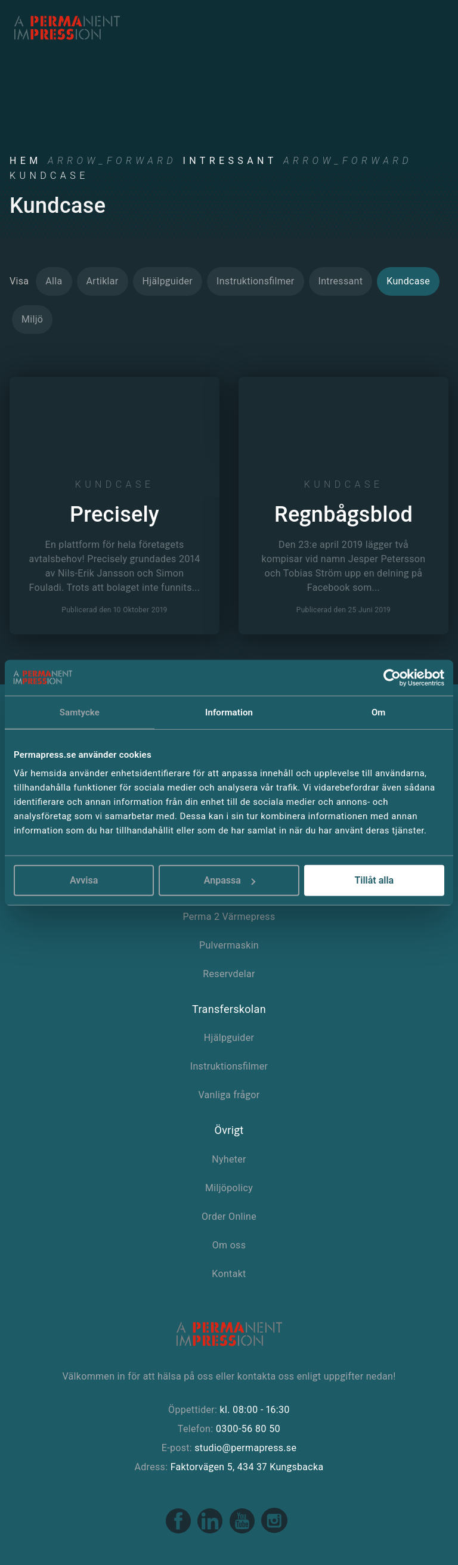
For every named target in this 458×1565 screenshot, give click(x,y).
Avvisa (84, 880)
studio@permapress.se (245, 1448)
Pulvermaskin (229, 945)
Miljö (32, 319)
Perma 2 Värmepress (228, 916)
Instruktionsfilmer (255, 281)
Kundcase (408, 281)
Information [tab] (229, 711)
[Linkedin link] (210, 1531)
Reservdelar (229, 974)
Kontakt (229, 1273)
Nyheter (229, 1159)
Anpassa (229, 880)
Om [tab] (379, 711)
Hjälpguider (168, 281)
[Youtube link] (243, 1531)
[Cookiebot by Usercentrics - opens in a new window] (392, 677)
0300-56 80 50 (248, 1428)
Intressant (229, 160)
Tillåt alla (374, 880)
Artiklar (102, 281)
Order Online (229, 1216)
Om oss (229, 1245)
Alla (53, 281)
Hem (26, 160)
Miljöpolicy (229, 1188)
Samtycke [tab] (80, 711)
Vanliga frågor (228, 1095)
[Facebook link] (179, 1531)
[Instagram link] (274, 1531)
